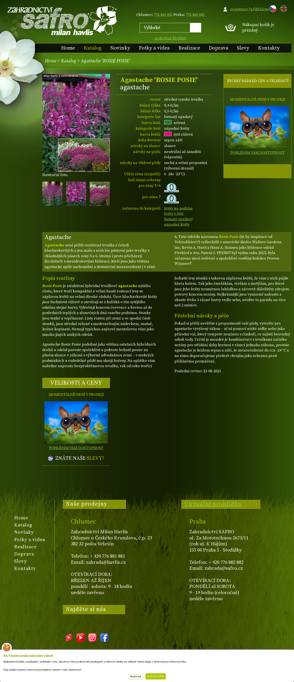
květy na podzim (178, 208)
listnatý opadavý (178, 219)
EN (282, 8)
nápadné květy (177, 224)
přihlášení (259, 9)
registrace (239, 9)
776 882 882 (195, 14)
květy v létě (173, 213)
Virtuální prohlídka (213, 504)
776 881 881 (163, 14)
